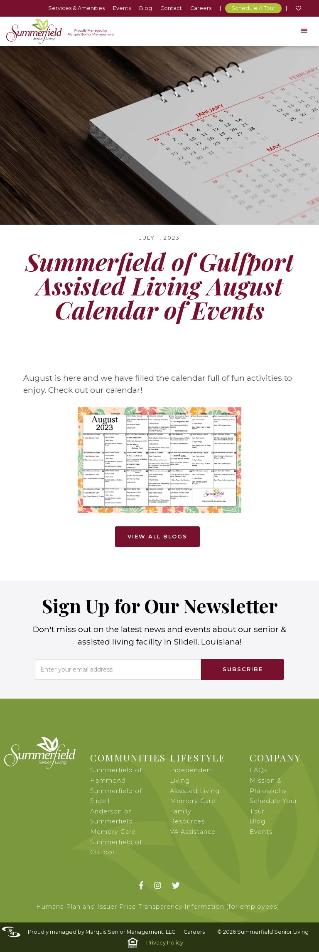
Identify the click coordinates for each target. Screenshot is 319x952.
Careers (200, 8)
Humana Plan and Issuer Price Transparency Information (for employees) (158, 906)
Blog (145, 8)
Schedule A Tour (253, 8)
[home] (60, 31)
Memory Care (193, 801)
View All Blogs (157, 536)
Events (122, 8)
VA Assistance (193, 831)
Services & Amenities (76, 8)
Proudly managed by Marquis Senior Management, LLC (101, 932)
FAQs (258, 770)
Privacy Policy (164, 943)
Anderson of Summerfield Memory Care (113, 821)
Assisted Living (195, 791)
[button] (304, 31)
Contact (171, 8)
